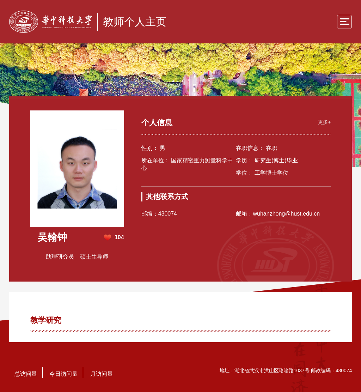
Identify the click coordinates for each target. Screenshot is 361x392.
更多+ (324, 122)
